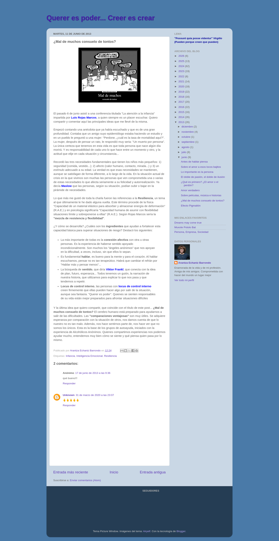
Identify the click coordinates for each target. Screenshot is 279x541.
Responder (69, 383)
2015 (181, 112)
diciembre (188, 126)
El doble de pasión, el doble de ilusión (203, 176)
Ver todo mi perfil (184, 280)
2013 (181, 122)
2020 (181, 86)
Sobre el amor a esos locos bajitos (201, 166)
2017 (181, 101)
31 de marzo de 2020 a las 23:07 (95, 395)
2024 (181, 66)
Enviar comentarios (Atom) (85, 480)
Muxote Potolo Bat (185, 227)
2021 (181, 81)
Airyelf (146, 531)
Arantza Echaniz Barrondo (194, 262)
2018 (181, 96)
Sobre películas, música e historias (201, 195)
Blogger (181, 531)
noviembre (188, 131)
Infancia (70, 355)
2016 (181, 107)
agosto (186, 147)
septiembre (188, 141)
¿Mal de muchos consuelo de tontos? (202, 200)
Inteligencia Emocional (90, 355)
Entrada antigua (153, 472)
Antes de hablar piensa (194, 161)
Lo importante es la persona (197, 171)
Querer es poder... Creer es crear (100, 18)
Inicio (114, 472)
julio (184, 152)
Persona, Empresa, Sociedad (191, 232)
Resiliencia (110, 355)
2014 (181, 117)
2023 (181, 71)
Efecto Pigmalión (191, 205)
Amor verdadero (190, 190)
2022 (181, 76)
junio (185, 157)
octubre (186, 136)
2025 (181, 61)
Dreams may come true (188, 222)
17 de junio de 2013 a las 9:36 (92, 373)
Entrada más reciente (70, 472)
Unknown (69, 395)
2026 (181, 55)
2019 (181, 91)
